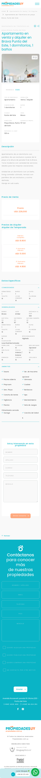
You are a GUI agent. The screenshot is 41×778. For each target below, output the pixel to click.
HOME (4, 11)
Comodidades (20, 288)
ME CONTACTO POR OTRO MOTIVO (21, 670)
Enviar (21, 689)
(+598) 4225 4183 (11, 704)
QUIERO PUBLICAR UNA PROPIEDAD (21, 655)
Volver (6, 536)
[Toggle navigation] (37, 4)
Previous (6, 72)
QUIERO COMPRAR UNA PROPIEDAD (21, 663)
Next (35, 72)
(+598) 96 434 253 (29, 704)
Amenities (20, 367)
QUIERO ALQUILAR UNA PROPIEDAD (21, 648)
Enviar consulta (21, 516)
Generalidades (20, 307)
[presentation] (20, 508)
